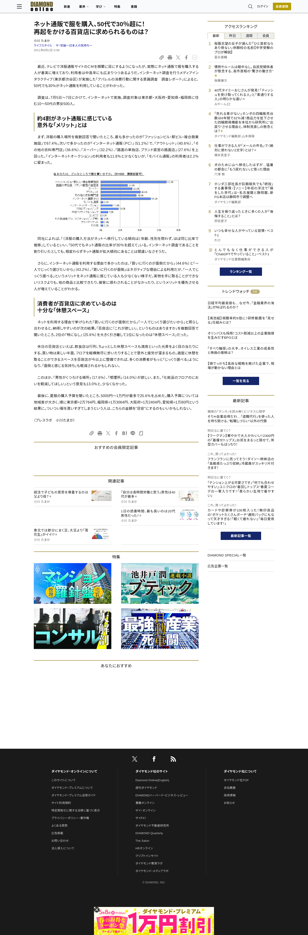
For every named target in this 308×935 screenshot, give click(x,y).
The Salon (142, 840)
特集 (134, 8)
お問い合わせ (60, 840)
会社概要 (230, 787)
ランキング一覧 (241, 272)
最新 (216, 36)
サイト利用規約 (61, 803)
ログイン (246, 7)
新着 (84, 8)
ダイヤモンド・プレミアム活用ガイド (73, 795)
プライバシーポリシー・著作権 (70, 818)
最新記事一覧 (241, 536)
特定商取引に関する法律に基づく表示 (75, 810)
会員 (265, 36)
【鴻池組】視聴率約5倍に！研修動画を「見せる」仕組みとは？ (241, 320)
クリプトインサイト (147, 856)
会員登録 (265, 8)
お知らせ (229, 803)
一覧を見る (241, 381)
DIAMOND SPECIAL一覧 (227, 555)
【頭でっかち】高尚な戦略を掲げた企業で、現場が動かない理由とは (241, 366)
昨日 (232, 36)
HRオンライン (144, 848)
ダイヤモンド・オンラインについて (74, 771)
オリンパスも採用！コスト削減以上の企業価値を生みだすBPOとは (241, 335)
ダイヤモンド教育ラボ (149, 863)
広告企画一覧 (218, 566)
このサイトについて (63, 780)
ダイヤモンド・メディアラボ (152, 871)
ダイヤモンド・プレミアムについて (72, 787)
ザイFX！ (141, 818)
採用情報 (230, 795)
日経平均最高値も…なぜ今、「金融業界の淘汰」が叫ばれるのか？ (241, 305)
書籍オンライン (145, 803)
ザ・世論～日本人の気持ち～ (74, 45)
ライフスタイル (43, 45)
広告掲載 (57, 833)
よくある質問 (59, 825)
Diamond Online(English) (152, 780)
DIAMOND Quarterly (149, 833)
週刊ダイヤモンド (146, 787)
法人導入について (62, 848)
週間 (249, 36)
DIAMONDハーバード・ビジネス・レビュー (162, 795)
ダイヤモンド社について (240, 771)
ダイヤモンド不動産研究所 (152, 825)
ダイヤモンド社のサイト (152, 771)
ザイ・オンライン (146, 810)
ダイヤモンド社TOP (236, 780)
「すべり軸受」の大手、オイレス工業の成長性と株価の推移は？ (241, 351)
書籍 (151, 8)
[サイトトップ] (54, 7)
